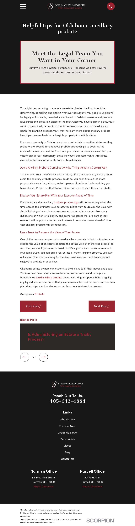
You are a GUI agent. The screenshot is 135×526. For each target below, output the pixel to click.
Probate (39, 294)
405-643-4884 (68, 401)
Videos (67, 445)
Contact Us (67, 458)
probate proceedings (66, 202)
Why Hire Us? (67, 419)
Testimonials (67, 439)
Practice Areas (67, 426)
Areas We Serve (67, 432)
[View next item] (43, 357)
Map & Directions (44, 486)
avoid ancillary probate (49, 277)
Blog (67, 452)
